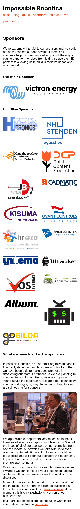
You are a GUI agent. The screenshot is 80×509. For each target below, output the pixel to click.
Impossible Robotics (32, 8)
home (7, 15)
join (5, 21)
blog (16, 15)
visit (67, 15)
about (26, 15)
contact (16, 21)
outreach (55, 15)
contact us (41, 504)
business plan (53, 489)
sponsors (39, 15)
